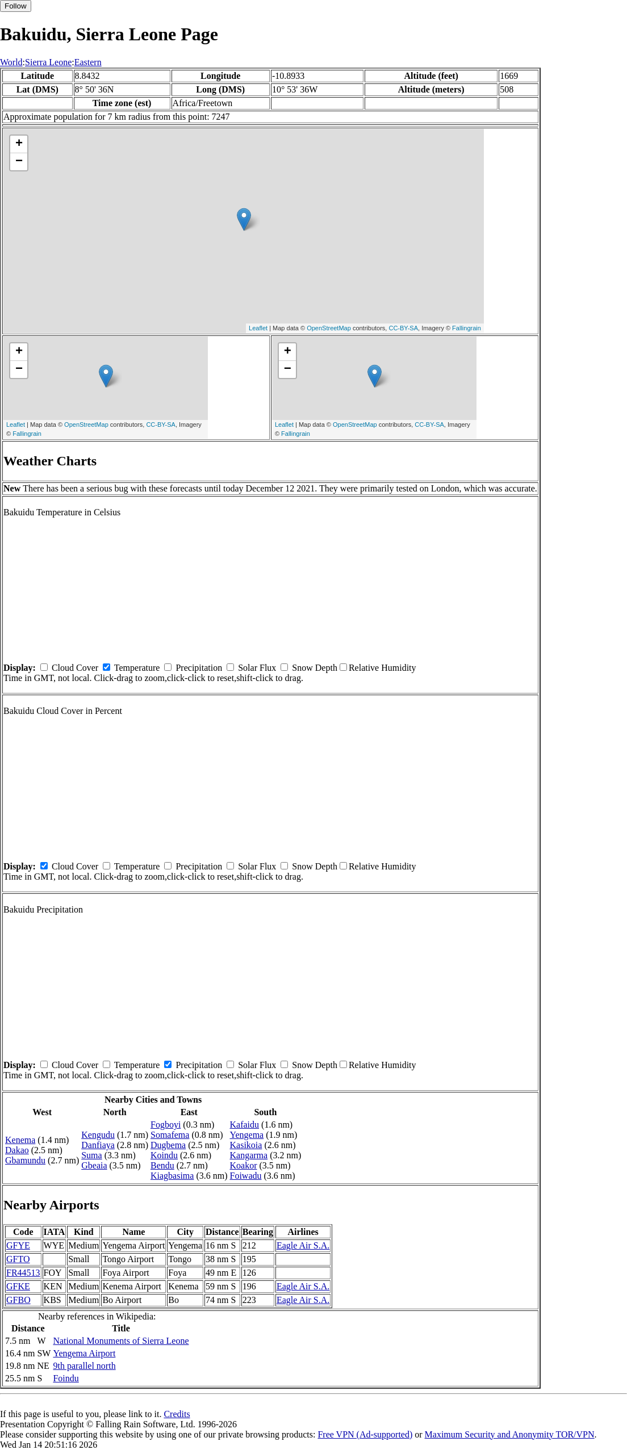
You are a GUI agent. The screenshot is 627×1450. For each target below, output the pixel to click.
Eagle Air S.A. (303, 1245)
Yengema (247, 1135)
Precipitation (198, 668)
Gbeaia (94, 1165)
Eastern (88, 62)
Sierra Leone (48, 62)
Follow (16, 6)
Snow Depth (314, 668)
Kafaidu (245, 1124)
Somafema (170, 1135)
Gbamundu (25, 1160)
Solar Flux (257, 668)
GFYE (18, 1245)
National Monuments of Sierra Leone (121, 1341)
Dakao (17, 1150)
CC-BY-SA (403, 328)
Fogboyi (166, 1124)
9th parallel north (84, 1366)
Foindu (65, 1378)
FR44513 (23, 1272)
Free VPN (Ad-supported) (364, 1434)
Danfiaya (98, 1145)
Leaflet (258, 328)
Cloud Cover (75, 668)
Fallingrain (466, 328)
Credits (177, 1414)
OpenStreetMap (329, 328)
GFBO (18, 1300)
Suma (91, 1155)
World (11, 62)
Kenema (20, 1140)
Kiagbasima (172, 1175)
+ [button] (19, 144)
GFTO (18, 1259)
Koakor (243, 1165)
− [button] (19, 161)
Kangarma (249, 1155)
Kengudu (98, 1135)
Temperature (137, 668)
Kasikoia (246, 1145)
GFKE (18, 1286)
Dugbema (168, 1145)
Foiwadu (246, 1175)
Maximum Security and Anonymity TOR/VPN (510, 1434)
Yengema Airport (84, 1353)
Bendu (162, 1165)
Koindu (164, 1155)
